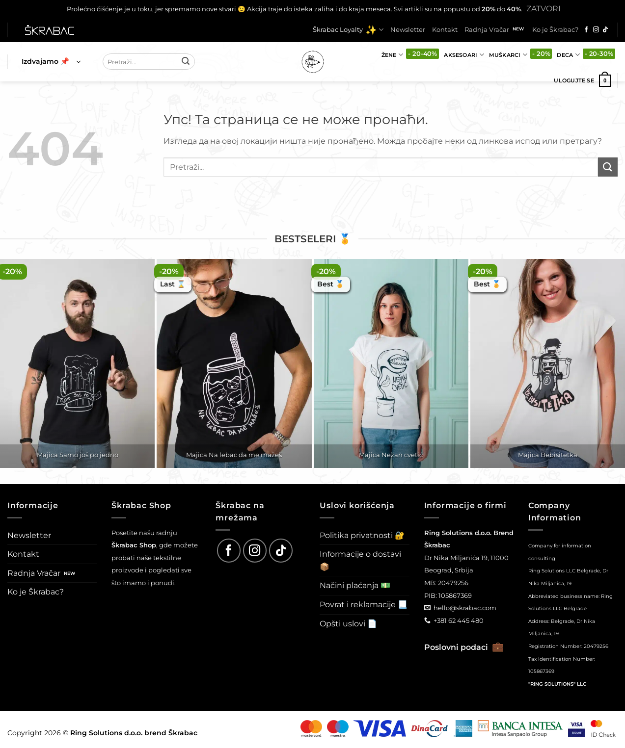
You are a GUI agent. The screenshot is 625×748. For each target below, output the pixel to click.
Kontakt (445, 29)
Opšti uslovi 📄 (348, 623)
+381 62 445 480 (459, 620)
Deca (568, 54)
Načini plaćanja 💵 (355, 585)
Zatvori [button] (543, 8)
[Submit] (185, 61)
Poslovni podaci (464, 647)
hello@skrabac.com (465, 608)
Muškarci (508, 54)
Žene (392, 54)
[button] (51, 62)
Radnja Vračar (486, 29)
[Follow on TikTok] (605, 29)
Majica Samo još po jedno (77, 455)
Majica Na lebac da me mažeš (234, 455)
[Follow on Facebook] (586, 29)
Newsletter (407, 29)
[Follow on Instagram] (596, 29)
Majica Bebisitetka (547, 455)
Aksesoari (464, 54)
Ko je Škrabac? (555, 29)
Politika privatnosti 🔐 (362, 535)
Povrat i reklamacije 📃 (364, 604)
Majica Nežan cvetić (391, 455)
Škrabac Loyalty (348, 30)
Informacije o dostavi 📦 (360, 560)
